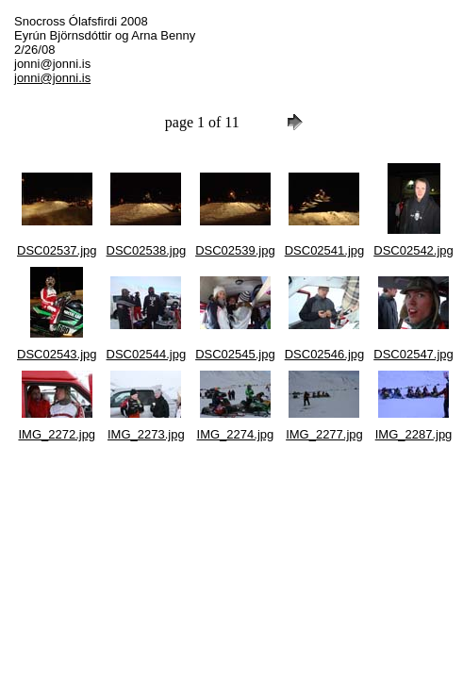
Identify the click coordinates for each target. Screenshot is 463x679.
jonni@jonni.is (52, 78)
